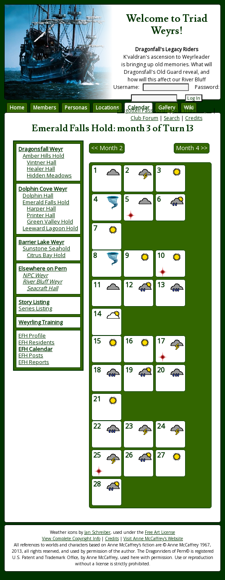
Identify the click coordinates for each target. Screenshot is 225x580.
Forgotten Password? (142, 110)
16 (138, 343)
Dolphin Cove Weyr (42, 188)
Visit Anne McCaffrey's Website (153, 538)
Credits (193, 118)
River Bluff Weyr (42, 281)
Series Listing (35, 308)
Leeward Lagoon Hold (50, 228)
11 (106, 287)
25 (106, 463)
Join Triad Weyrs (192, 110)
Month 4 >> (191, 148)
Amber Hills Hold (43, 155)
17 (170, 349)
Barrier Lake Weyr (41, 242)
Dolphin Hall (38, 195)
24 (170, 428)
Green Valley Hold (50, 221)
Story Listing (33, 302)
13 (170, 287)
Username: (126, 87)
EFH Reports (33, 362)
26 (138, 457)
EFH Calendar (35, 349)
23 (138, 428)
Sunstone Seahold (46, 248)
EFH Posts (30, 355)
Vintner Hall (41, 162)
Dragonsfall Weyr (40, 149)
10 (170, 263)
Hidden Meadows (49, 175)
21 (106, 401)
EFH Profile (32, 335)
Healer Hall (41, 168)
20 (170, 372)
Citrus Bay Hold (46, 255)
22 (106, 428)
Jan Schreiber (97, 532)
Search (172, 118)
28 (106, 486)
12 (138, 287)
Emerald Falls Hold (46, 202)
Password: (207, 87)
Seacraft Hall (42, 288)
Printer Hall (41, 215)
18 (106, 372)
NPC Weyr (35, 275)
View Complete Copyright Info (71, 538)
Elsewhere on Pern (42, 268)
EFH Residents (36, 342)
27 (170, 457)
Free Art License (160, 532)
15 (106, 343)
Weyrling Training (40, 322)
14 (106, 316)
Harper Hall (41, 208)
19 (138, 372)
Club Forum (144, 118)
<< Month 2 (107, 148)
